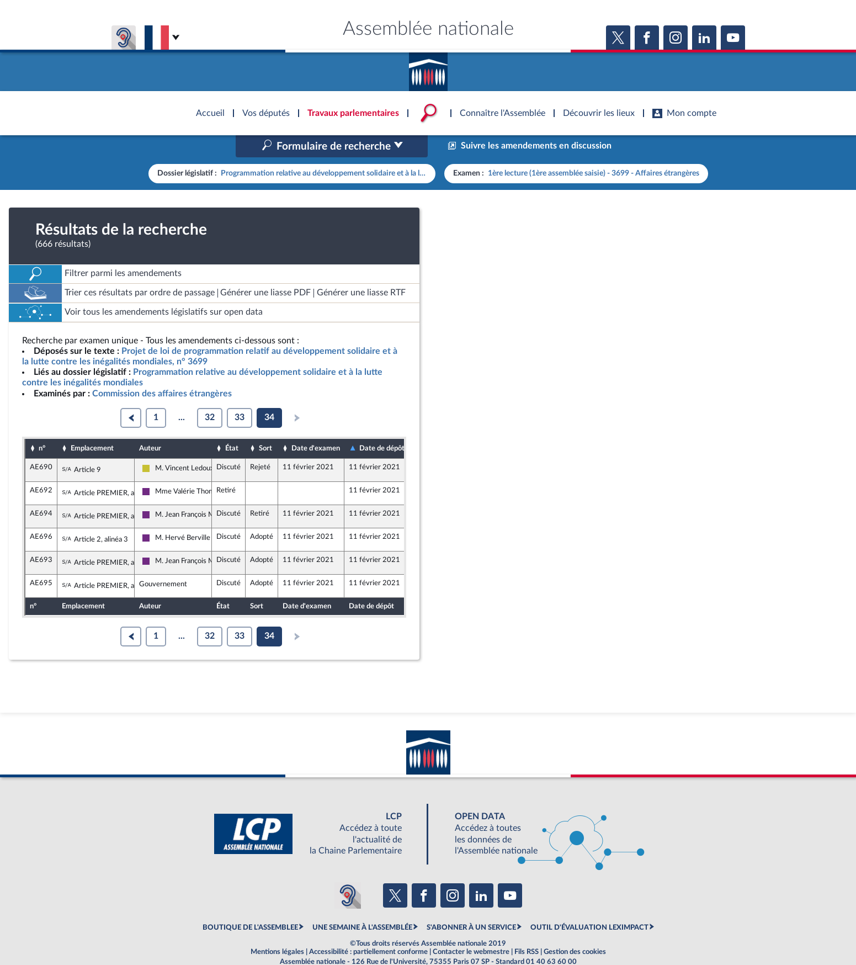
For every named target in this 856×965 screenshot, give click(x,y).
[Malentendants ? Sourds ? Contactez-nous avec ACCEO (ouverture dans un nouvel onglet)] (347, 871)
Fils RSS (526, 928)
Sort (265, 424)
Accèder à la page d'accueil (428, 68)
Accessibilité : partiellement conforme (368, 928)
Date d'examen (315, 424)
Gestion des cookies (575, 928)
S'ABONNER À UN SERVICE (471, 904)
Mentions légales (277, 928)
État (231, 424)
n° (42, 424)
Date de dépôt (382, 425)
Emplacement (92, 424)
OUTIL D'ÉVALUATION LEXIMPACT (589, 904)
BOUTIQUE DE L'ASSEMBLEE (250, 904)
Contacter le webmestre (471, 928)
